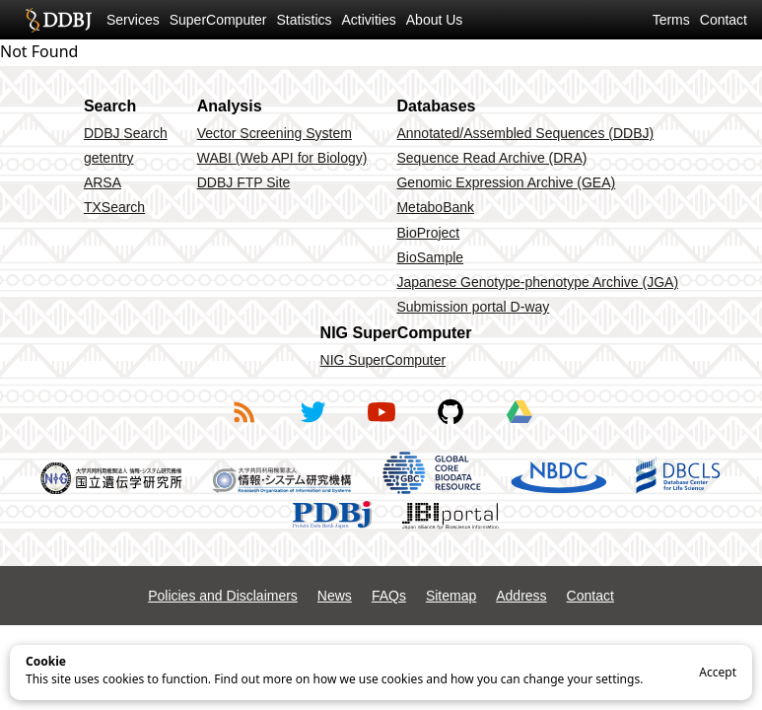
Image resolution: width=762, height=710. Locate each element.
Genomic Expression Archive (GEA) (505, 182)
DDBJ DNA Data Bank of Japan (59, 19)
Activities (369, 20)
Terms (671, 20)
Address (521, 596)
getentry (109, 158)
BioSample (429, 257)
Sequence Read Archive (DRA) (491, 158)
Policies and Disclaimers (223, 596)
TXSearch (114, 207)
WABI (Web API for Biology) (282, 158)
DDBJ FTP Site (244, 182)
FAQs (389, 596)
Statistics (304, 20)
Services (133, 20)
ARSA (102, 182)
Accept (717, 672)
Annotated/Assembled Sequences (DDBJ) (525, 133)
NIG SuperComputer (383, 360)
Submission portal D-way (472, 307)
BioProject (427, 233)
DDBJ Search (126, 133)
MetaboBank (435, 207)
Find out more (253, 679)
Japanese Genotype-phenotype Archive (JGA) (537, 282)
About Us (434, 20)
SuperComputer (218, 20)
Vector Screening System (274, 133)
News (334, 596)
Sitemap (451, 596)
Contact (723, 20)
